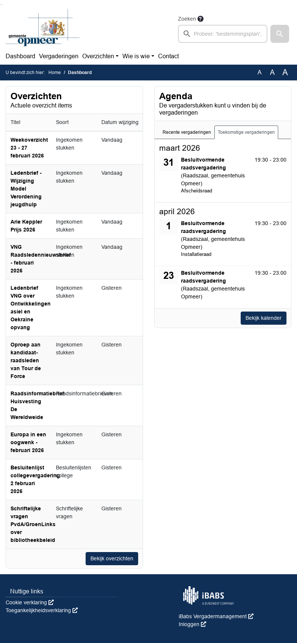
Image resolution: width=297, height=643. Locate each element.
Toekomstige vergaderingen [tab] (246, 132)
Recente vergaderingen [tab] (187, 132)
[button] (279, 34)
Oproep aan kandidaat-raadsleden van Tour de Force (26, 360)
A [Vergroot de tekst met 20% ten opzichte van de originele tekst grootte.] (272, 72)
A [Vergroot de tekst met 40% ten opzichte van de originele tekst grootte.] (285, 72)
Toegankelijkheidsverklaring (42, 610)
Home (54, 72)
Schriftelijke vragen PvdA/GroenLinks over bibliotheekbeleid (33, 524)
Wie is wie (136, 56)
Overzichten (98, 56)
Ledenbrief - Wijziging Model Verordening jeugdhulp (26, 188)
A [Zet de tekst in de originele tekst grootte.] (260, 72)
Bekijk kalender (264, 318)
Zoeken (187, 19)
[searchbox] (222, 34)
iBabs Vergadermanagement (216, 616)
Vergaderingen (58, 56)
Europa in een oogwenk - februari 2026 (28, 442)
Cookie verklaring (30, 602)
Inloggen (192, 624)
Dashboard (20, 56)
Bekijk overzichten (111, 558)
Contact (168, 56)
